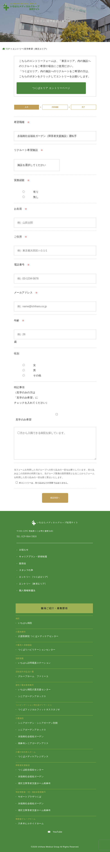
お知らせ (23, 549)
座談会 (22, 563)
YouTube (55, 832)
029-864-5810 (29, 536)
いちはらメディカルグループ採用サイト (57, 522)
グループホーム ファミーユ (33, 676)
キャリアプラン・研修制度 (33, 556)
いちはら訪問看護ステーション (34, 663)
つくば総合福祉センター (31, 769)
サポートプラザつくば (29, 796)
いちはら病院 (25, 623)
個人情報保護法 (27, 590)
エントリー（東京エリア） (33, 583)
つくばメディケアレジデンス (33, 756)
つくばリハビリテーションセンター (36, 649)
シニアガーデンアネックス (32, 696)
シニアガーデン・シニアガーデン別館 (38, 723)
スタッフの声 (26, 570)
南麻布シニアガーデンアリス (33, 743)
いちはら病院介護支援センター (34, 689)
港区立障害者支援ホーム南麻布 (34, 783)
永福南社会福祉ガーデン (31, 736)
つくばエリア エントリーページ (51, 88)
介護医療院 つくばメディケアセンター (38, 636)
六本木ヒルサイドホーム (31, 823)
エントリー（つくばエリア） (34, 576)
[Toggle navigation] (102, 7)
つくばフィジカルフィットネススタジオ (39, 709)
